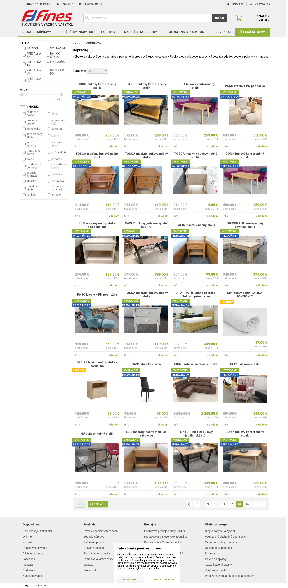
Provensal (89, 570)
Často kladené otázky (218, 564)
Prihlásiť (44, 586)
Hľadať (219, 18)
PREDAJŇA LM (32, 72)
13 (239, 504)
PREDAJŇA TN (32, 63)
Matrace (88, 564)
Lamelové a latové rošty (98, 559)
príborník (55, 159)
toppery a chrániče (55, 188)
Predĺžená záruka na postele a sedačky (229, 575)
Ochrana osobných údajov (221, 542)
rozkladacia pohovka (32, 166)
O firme (27, 536)
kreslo (53, 135)
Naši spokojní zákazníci (37, 531)
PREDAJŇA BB (32, 80)
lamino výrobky (29, 144)
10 (215, 504)
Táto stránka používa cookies (139, 548)
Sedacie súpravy (93, 536)
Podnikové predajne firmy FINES (164, 531)
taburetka (56, 181)
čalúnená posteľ (30, 113)
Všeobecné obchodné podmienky (225, 536)
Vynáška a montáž (216, 570)
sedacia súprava (30, 174)
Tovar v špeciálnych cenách (100, 531)
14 (247, 504)
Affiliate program (33, 553)
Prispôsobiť (130, 579)
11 (223, 504)
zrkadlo (54, 194)
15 (254, 504)
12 (231, 504)
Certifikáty (29, 570)
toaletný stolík (30, 188)
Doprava (210, 553)
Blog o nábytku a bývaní (220, 531)
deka (53, 113)
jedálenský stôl (56, 122)
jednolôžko (31, 128)
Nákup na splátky (215, 559)
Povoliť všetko (163, 579)
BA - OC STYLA (53, 55)
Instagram (29, 564)
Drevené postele (93, 547)
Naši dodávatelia (33, 575)
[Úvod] (47, 18)
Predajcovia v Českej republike (163, 542)
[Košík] (252, 18)
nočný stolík (57, 152)
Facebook (29, 559)
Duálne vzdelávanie (35, 547)
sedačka (55, 174)
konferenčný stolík (33, 135)
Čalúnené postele (94, 542)
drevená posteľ (30, 122)
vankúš (29, 194)
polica (28, 159)
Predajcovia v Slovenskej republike (165, 536)
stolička (29, 181)
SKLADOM (31, 48)
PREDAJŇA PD (56, 72)
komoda (55, 128)
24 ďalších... (98, 504)
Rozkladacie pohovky (96, 553)
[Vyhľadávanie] (147, 18)
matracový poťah (31, 152)
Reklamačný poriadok (218, 547)
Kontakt (27, 542)
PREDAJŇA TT (56, 63)
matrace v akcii (56, 144)
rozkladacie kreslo (57, 166)
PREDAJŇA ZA (32, 55)
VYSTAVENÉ (56, 48)
